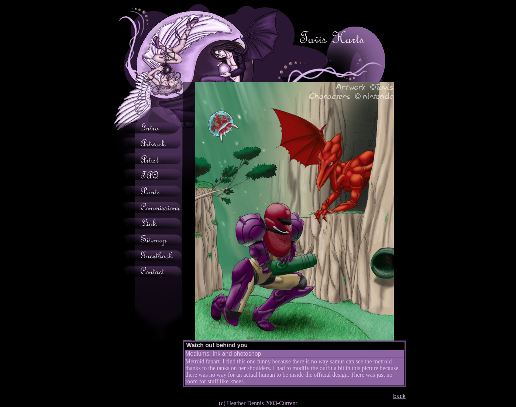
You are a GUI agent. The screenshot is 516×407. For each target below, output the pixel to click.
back (399, 396)
